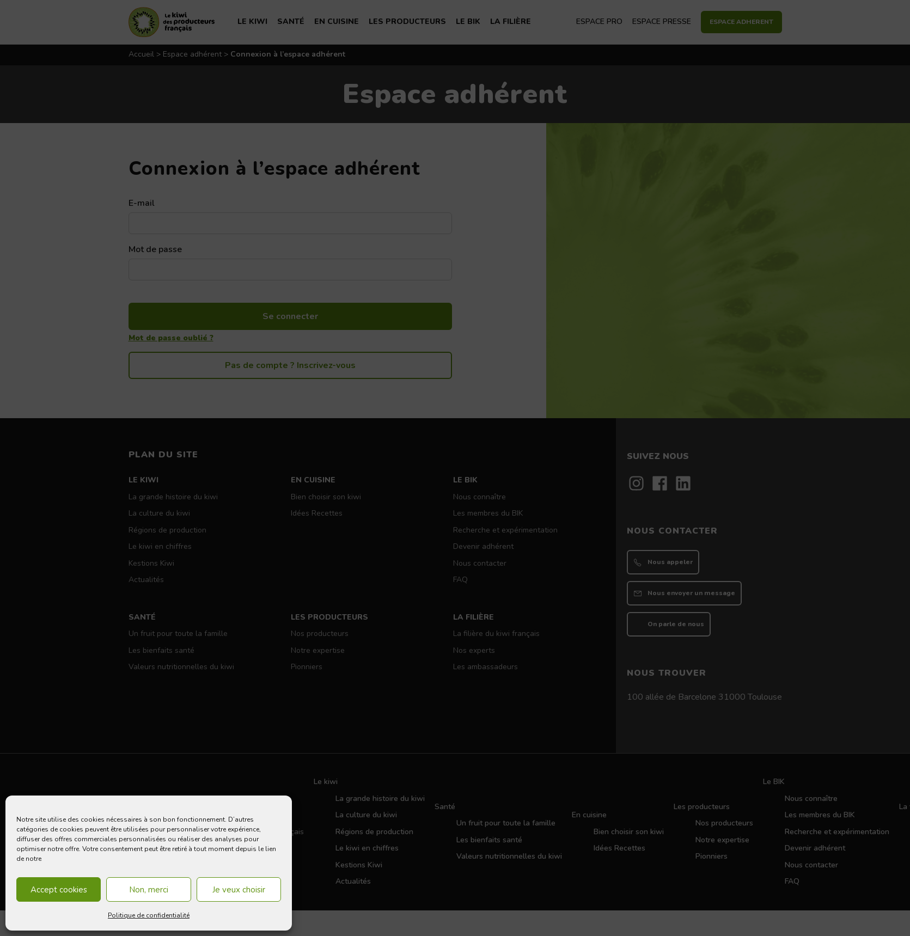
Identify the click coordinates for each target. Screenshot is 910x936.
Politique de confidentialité (149, 915)
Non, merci (148, 889)
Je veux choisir (238, 889)
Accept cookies (58, 889)
